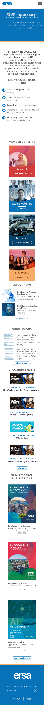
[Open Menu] (41, 2)
